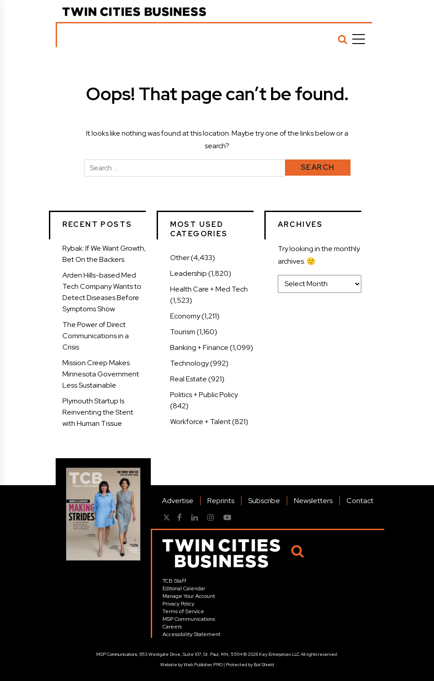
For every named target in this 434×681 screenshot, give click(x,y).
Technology (189, 363)
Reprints (220, 500)
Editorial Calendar (183, 588)
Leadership (188, 273)
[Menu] (358, 39)
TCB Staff (174, 580)
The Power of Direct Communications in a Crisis (95, 336)
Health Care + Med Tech (209, 289)
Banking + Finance (199, 347)
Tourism (182, 331)
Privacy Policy (178, 603)
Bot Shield (264, 665)
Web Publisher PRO (203, 665)
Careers (172, 626)
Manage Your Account (188, 596)
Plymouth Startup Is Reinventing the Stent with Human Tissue (97, 412)
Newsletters (313, 500)
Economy (185, 316)
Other (179, 257)
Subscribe (264, 500)
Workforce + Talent (200, 421)
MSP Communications (188, 619)
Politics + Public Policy (204, 394)
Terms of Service (183, 611)
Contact (359, 500)
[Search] (342, 39)
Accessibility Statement (191, 634)
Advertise (177, 500)
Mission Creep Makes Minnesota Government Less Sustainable (100, 374)
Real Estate (188, 379)
